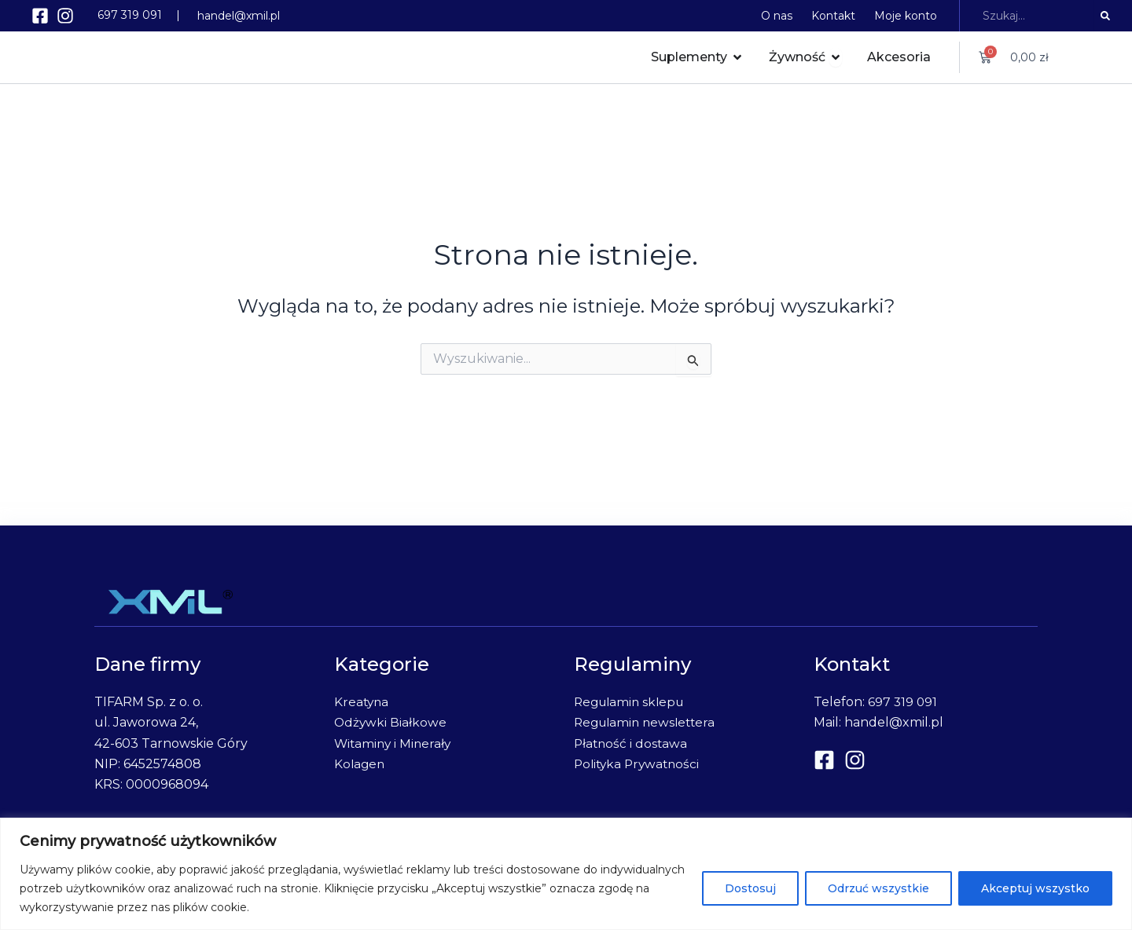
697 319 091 (129, 15)
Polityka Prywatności (639, 763)
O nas (776, 16)
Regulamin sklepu (632, 701)
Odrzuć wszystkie (878, 888)
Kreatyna (362, 701)
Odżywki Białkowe (391, 722)
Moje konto (905, 16)
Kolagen (360, 763)
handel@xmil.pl (238, 16)
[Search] (1105, 15)
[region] (566, 874)
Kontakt (833, 16)
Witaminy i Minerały (394, 743)
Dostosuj (750, 888)
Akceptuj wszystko (1035, 888)
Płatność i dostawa (632, 743)
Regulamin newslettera (650, 722)
